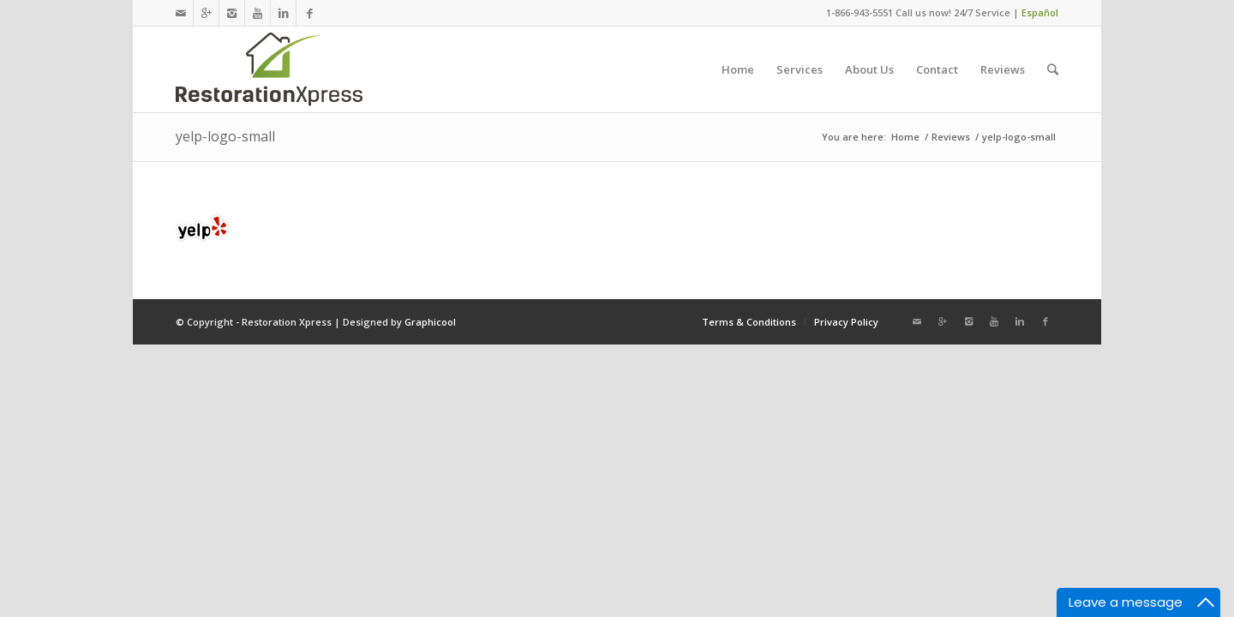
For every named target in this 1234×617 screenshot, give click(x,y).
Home (905, 136)
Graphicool (430, 321)
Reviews (950, 136)
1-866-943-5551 (859, 12)
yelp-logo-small (225, 136)
